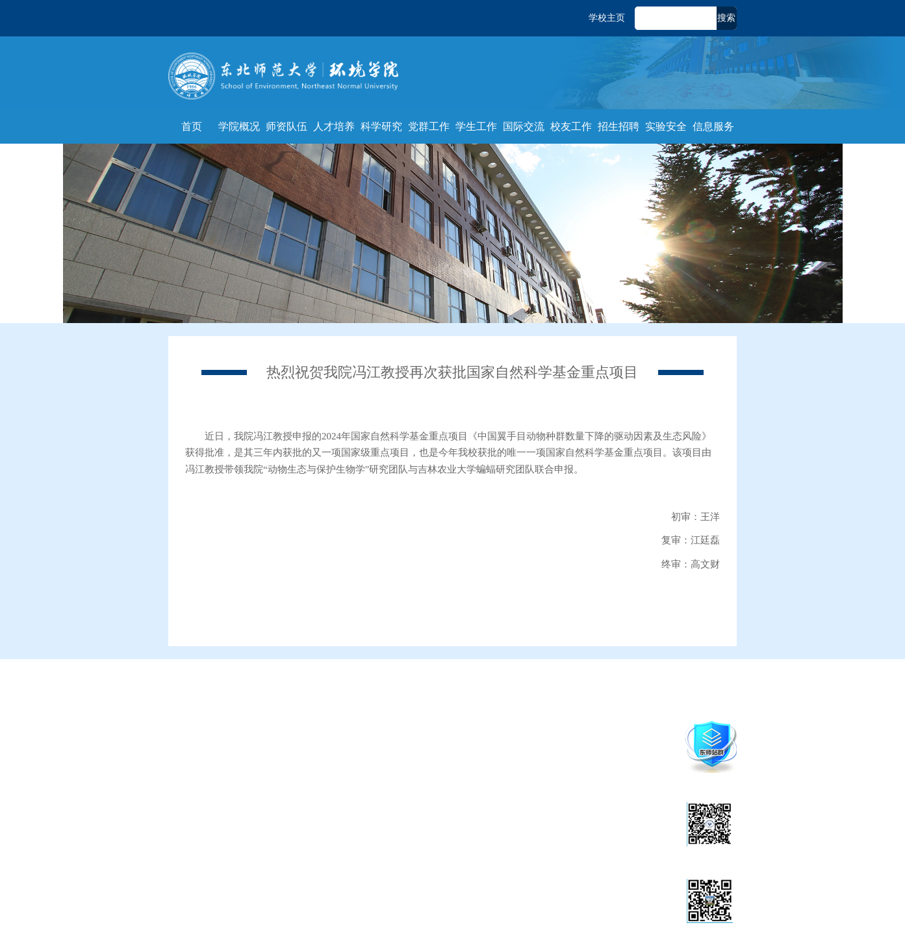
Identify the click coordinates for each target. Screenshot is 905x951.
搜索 (726, 18)
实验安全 (666, 126)
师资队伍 (286, 126)
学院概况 (239, 126)
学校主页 (607, 18)
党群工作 (429, 126)
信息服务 (713, 126)
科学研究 (381, 126)
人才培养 (334, 126)
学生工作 (476, 126)
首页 (191, 126)
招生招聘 (618, 126)
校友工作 (571, 126)
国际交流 (523, 126)
